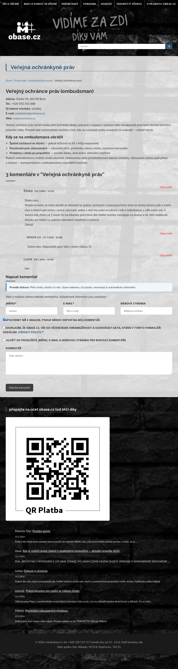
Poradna (89, 4)
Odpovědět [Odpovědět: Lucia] (166, 255)
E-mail (68, 303)
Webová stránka (133, 303)
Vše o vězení (10, 4)
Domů (9, 80)
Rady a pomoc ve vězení (40, 4)
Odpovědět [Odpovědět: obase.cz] (166, 233)
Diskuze (106, 4)
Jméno (11, 303)
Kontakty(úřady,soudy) (41, 80)
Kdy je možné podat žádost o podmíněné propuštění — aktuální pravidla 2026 (71, 550)
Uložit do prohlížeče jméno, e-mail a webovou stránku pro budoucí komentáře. (66, 340)
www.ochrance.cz (24, 118)
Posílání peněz (41, 531)
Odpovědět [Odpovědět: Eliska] (166, 187)
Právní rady (69, 4)
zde (141, 642)
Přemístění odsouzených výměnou (46, 610)
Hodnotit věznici (129, 4)
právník (19, 590)
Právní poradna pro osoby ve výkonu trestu (52, 590)
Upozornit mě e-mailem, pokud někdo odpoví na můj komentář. (51, 320)
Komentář (13, 348)
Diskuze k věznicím (36, 570)
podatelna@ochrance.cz (30, 113)
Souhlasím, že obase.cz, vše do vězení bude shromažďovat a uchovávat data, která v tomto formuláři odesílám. (82, 330)
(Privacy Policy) (29, 332)
